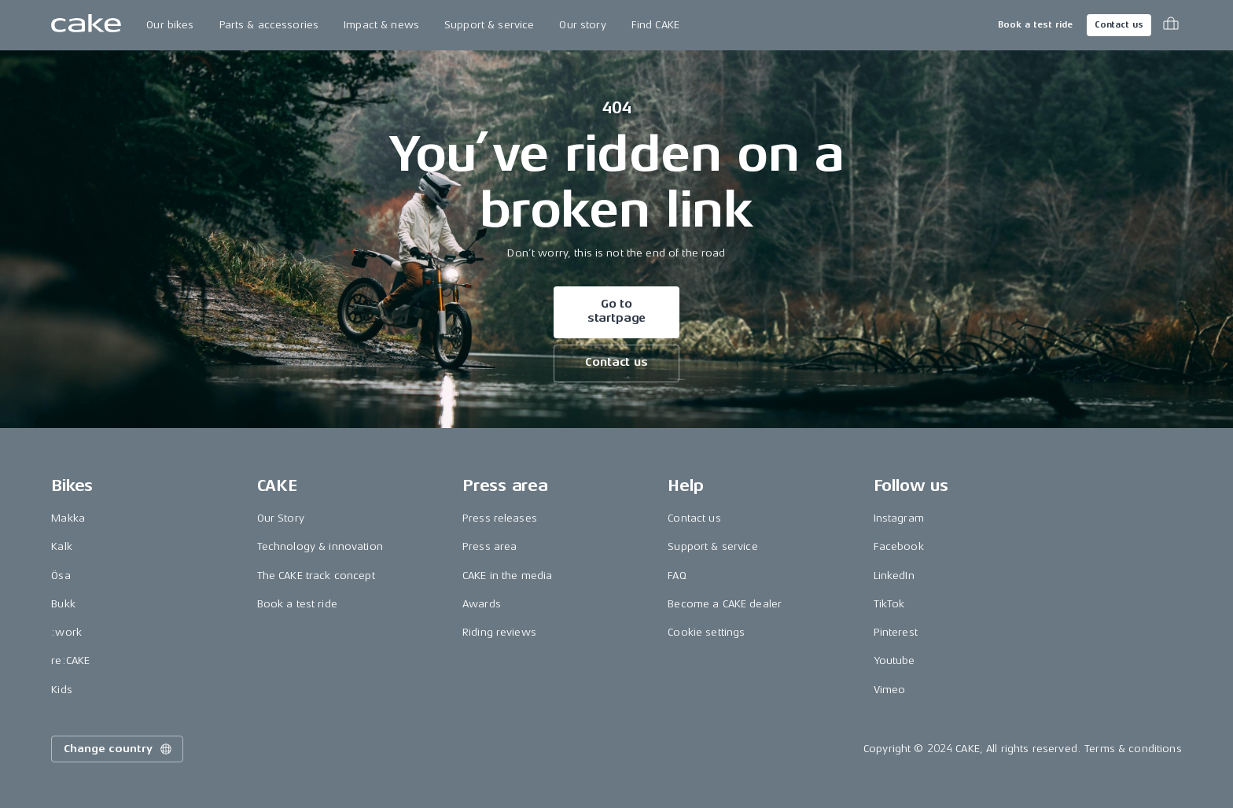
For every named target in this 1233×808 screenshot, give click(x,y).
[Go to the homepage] (86, 25)
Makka (68, 518)
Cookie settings (706, 632)
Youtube (894, 660)
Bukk (63, 604)
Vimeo (890, 689)
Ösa (60, 575)
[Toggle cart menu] (1171, 25)
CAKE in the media (507, 575)
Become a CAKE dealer (725, 604)
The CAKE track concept (316, 575)
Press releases (499, 518)
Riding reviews (499, 632)
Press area (489, 546)
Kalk (61, 546)
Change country (119, 749)
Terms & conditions (1133, 749)
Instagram (899, 518)
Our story (582, 25)
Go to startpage (616, 311)
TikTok (889, 604)
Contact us (1119, 25)
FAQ (677, 575)
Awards (481, 604)
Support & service (489, 25)
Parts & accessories (269, 25)
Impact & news (381, 25)
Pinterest (896, 632)
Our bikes (169, 25)
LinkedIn (894, 575)
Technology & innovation (320, 546)
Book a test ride (1035, 25)
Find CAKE (655, 25)
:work (66, 632)
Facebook (899, 546)
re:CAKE (70, 660)
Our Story (280, 518)
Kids (61, 689)
